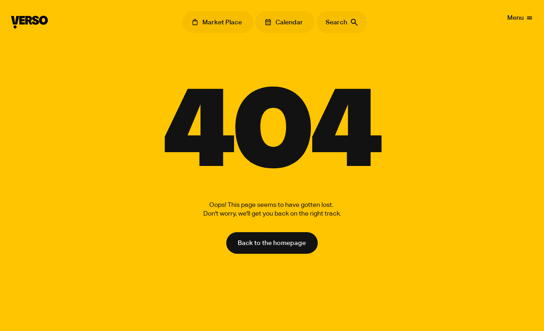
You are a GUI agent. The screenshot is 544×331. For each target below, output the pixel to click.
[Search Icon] (341, 22)
